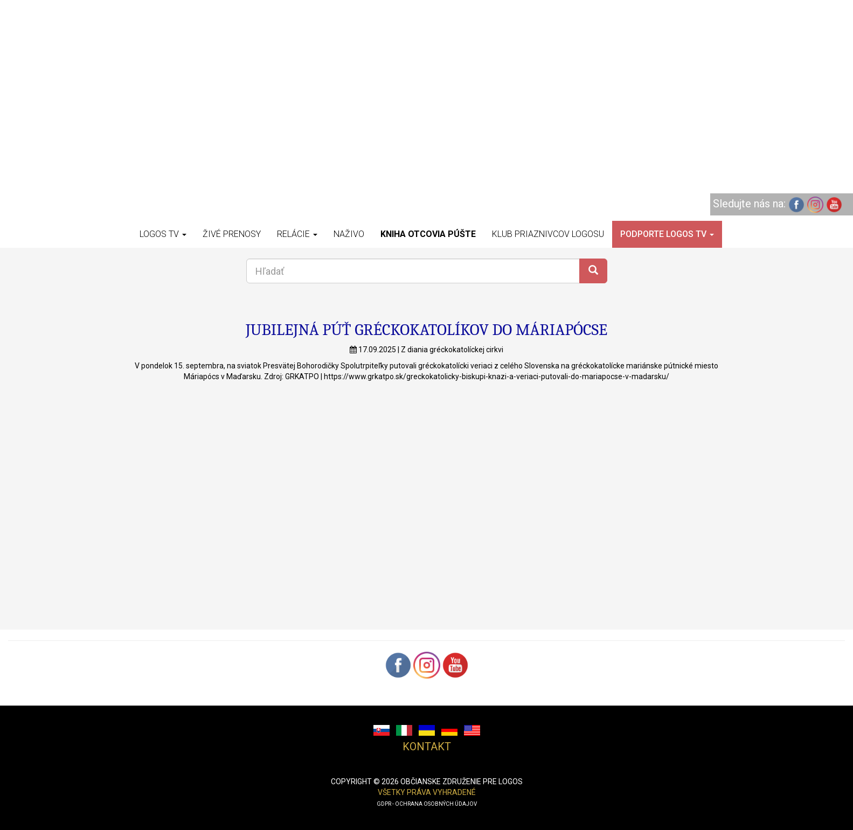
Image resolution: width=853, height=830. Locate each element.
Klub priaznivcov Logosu (548, 234)
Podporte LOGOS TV (667, 234)
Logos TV (163, 234)
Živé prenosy (232, 234)
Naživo (349, 234)
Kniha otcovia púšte (428, 234)
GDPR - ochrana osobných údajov (427, 804)
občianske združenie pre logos (461, 781)
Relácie (297, 234)
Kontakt (427, 746)
